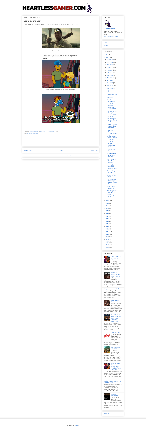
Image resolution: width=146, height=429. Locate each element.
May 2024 (110, 78)
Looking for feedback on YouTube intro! (112, 132)
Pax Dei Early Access (111, 171)
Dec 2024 (110, 59)
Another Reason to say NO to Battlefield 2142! (112, 381)
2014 (107, 224)
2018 (107, 213)
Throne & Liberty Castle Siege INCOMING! (112, 126)
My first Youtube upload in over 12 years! (112, 137)
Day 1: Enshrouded (111, 100)
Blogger (76, 425)
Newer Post (28, 150)
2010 (107, 234)
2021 (107, 205)
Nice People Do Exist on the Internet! (111, 155)
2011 (107, 231)
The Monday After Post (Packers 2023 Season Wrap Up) (112, 114)
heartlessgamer (110, 28)
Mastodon (106, 413)
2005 (107, 247)
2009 (107, 237)
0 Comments (50, 131)
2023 (107, 200)
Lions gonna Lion (112, 94)
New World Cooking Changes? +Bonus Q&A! (111, 106)
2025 (107, 54)
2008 (107, 239)
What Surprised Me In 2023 (111, 191)
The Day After (115, 332)
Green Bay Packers (32, 133)
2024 (107, 57)
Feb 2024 (110, 85)
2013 (107, 226)
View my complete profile (111, 36)
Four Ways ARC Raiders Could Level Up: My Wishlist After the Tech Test (116, 366)
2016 (107, 218)
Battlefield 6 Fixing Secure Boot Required (115, 274)
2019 (107, 211)
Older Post (93, 150)
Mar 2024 (110, 83)
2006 (107, 244)
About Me (106, 45)
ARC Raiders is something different (116, 258)
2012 (107, 229)
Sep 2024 (110, 67)
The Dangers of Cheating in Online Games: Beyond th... (112, 181)
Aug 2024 (110, 70)
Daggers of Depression (114, 394)
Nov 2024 (110, 62)
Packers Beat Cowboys (111, 150)
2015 (107, 221)
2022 (107, 203)
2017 (107, 216)
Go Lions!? (110, 97)
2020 (107, 208)
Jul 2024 (110, 72)
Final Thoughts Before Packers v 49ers (112, 120)
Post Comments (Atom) (64, 155)
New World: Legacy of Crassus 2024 (111, 166)
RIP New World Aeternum (115, 348)
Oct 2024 (110, 65)
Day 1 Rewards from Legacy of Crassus (112, 160)
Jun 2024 (110, 75)
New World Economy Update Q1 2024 (111, 144)
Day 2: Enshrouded (111, 91)
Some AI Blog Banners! (111, 187)
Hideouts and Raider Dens (115, 301)
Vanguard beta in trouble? (111, 289)
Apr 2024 (110, 80)
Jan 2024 (110, 88)
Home (61, 150)
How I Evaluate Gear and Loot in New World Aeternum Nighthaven (116, 318)
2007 (107, 242)
